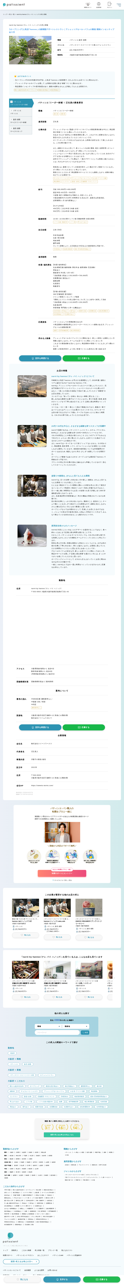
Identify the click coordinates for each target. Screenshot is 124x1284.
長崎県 (27, 1175)
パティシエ (68, 1152)
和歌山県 (43, 1152)
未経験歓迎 (33, 1211)
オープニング (30, 1190)
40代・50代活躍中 (48, 1216)
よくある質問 (39, 1270)
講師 (105, 1152)
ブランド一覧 (53, 1250)
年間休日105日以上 (41, 1219)
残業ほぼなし (8, 1198)
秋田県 (41, 1162)
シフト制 (26, 1198)
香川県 (18, 1172)
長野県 (47, 1165)
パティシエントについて (12, 1270)
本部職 (110, 1152)
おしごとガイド (43, 1255)
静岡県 (18, 1159)
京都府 (30, 1152)
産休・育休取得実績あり (43, 1222)
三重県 (30, 1159)
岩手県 (35, 1162)
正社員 (67, 1165)
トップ (5, 14)
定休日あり (7, 1195)
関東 (5, 1155)
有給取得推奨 (30, 1222)
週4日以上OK (19, 1200)
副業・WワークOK (9, 1216)
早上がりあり (18, 1198)
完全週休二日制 (29, 1224)
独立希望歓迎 (15, 1214)
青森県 (28, 1162)
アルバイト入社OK (9, 1219)
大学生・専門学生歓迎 (23, 1216)
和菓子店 (78, 1180)
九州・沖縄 (7, 1175)
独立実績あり (16, 1192)
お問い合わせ (52, 1270)
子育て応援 (7, 1190)
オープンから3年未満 (48, 1192)
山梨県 (41, 1165)
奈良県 (37, 1152)
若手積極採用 (52, 1211)
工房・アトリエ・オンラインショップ (75, 1177)
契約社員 (73, 1165)
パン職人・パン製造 (79, 1152)
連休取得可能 (21, 1219)
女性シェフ (7, 1192)
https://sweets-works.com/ (42, 785)
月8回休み (30, 1219)
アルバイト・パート (84, 1165)
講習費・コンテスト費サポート (24, 1206)
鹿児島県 (52, 1175)
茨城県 (38, 1155)
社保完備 (49, 1200)
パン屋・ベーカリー (106, 1177)
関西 (5, 1152)
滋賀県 (24, 1152)
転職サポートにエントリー (62, 872)
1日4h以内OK (30, 1200)
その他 (67, 1155)
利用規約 (6, 1275)
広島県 (11, 1168)
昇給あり (24, 1203)
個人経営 (38, 1190)
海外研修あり (8, 1211)
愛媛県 (11, 1172)
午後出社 (49, 1195)
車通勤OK (30, 1208)
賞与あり (32, 1203)
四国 (5, 1172)
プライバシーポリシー (21, 1275)
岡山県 (18, 1168)
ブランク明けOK (35, 1216)
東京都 (11, 1155)
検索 (85, 1032)
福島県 (53, 1162)
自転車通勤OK (50, 1208)
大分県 (40, 1175)
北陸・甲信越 (7, 1165)
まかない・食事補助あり (10, 1208)
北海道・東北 (7, 1162)
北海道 (16, 1162)
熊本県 (33, 1175)
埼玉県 (31, 1155)
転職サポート (8, 1255)
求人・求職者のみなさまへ (42, 1275)
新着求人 (15, 1250)
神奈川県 (18, 1155)
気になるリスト (67, 1250)
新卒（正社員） (103, 1165)
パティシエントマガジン (25, 1255)
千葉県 (25, 1155)
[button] (8, 52)
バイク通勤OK (39, 1208)
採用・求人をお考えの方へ (20, 1261)
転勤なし (22, 1208)
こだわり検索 (26, 1250)
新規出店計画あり (49, 1190)
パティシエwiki (57, 1255)
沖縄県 (6, 1178)
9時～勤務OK (40, 1200)
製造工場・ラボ (69, 1180)
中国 (5, 1168)
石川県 (28, 1165)
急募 (26, 1211)
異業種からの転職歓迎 (28, 1214)
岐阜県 (24, 1159)
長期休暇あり (18, 1224)
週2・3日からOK (8, 1200)
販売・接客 (89, 1152)
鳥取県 (30, 1168)
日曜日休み (21, 1222)
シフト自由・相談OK (37, 1198)
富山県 (22, 1165)
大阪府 (11, 1152)
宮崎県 (46, 1175)
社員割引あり (38, 1206)
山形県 (47, 1162)
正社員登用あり (8, 1206)
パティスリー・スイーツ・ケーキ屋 (74, 1174)
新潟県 (16, 1165)
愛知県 (11, 1159)
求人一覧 (12, 14)
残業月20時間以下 (28, 1195)
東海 (5, 1159)
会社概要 (27, 1270)
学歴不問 (6, 1214)
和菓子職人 (98, 1152)
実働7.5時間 (16, 1195)
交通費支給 (49, 1203)
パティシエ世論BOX (74, 1255)
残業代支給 (40, 1203)
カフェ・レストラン (92, 1177)
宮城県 (22, 1162)
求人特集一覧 (39, 1250)
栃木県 (44, 1155)
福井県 (35, 1165)
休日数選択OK (8, 1224)
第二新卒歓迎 (42, 1211)
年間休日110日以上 (9, 1222)
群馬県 (50, 1155)
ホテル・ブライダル (91, 1174)
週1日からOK (49, 1198)
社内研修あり (18, 1211)
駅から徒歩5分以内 (18, 1190)
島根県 (24, 1168)
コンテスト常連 (27, 1192)
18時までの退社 (39, 1195)
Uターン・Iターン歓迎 (43, 1214)
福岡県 (15, 1175)
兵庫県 (18, 1152)
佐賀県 (21, 1175)
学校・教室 (86, 1180)
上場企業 (36, 1192)
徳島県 (24, 1172)
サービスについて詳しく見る (63, 880)
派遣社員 (94, 1165)
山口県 (37, 1168)
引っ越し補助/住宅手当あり (11, 1203)
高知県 (30, 1172)
